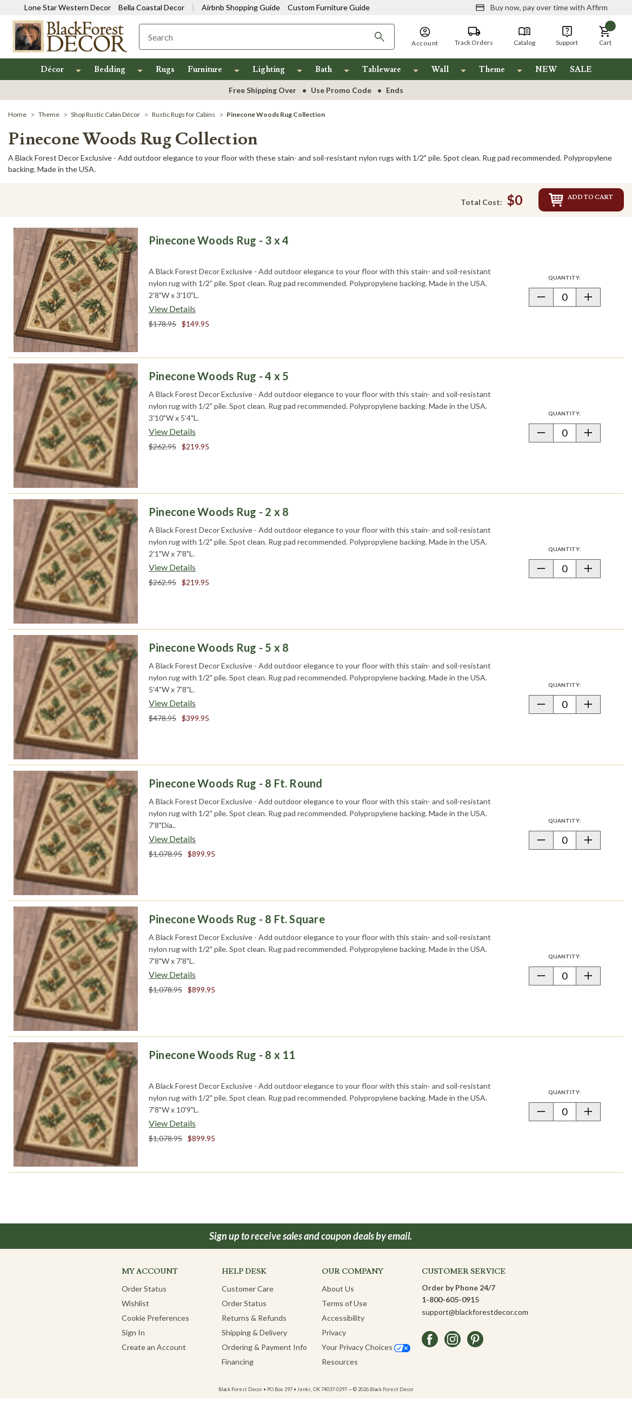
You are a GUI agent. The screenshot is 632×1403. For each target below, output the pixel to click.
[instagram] (452, 1344)
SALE (581, 69)
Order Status (144, 1293)
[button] (605, 36)
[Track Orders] (473, 36)
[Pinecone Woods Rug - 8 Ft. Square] (76, 973)
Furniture (205, 69)
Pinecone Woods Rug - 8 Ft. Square (237, 923)
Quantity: (574, 282)
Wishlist (135, 1308)
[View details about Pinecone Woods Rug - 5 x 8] (172, 708)
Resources (340, 1366)
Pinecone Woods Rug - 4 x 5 (219, 380)
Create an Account (154, 1351)
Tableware (381, 69)
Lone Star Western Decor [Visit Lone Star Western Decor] (67, 7)
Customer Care (248, 1293)
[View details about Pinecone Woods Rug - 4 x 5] (172, 436)
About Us (338, 1293)
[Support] (566, 36)
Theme (492, 69)
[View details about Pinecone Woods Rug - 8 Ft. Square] (172, 979)
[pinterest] (475, 1344)
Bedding (109, 69)
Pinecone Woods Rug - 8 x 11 (222, 1059)
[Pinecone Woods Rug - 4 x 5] (76, 430)
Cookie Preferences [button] (155, 1322)
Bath (323, 69)
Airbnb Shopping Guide (241, 7)
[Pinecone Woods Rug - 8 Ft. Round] (76, 838)
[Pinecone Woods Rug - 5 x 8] (76, 702)
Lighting (268, 69)
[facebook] (430, 1344)
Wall (440, 69)
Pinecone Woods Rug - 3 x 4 (219, 245)
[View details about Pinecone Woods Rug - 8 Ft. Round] (172, 844)
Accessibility (343, 1322)
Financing (238, 1366)
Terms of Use (344, 1308)
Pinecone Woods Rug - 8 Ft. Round (236, 788)
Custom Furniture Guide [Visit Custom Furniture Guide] (329, 7)
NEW (546, 69)
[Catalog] (524, 36)
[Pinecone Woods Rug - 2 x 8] (76, 566)
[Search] (379, 37)
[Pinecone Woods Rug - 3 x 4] (76, 295)
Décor (52, 69)
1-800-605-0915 (450, 1304)
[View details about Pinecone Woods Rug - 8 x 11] (172, 1128)
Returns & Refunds (254, 1322)
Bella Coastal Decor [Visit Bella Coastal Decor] (151, 7)
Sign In (133, 1337)
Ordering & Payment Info (264, 1351)
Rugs (165, 69)
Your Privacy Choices (366, 1351)
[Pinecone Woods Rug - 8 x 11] (76, 1109)
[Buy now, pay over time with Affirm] (541, 7)
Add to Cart (558, 202)
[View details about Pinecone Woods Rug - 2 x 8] (172, 572)
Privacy (334, 1337)
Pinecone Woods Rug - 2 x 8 (219, 516)
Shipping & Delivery (254, 1337)
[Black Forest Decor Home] (69, 36)
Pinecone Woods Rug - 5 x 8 (219, 652)
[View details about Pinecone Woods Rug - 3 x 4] (172, 314)
